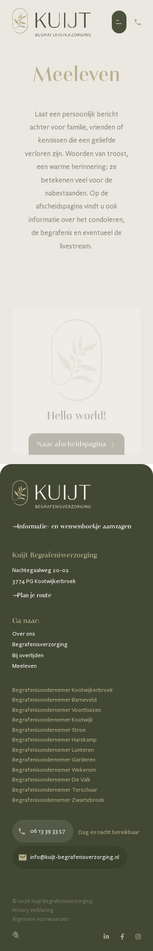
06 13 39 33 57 (42, 831)
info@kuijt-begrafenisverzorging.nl (69, 857)
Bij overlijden (28, 655)
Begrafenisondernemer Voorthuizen (56, 710)
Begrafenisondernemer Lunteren (53, 749)
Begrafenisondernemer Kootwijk (52, 719)
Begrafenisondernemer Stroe (49, 729)
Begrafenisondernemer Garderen (53, 759)
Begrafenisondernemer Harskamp (54, 739)
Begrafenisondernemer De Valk (51, 779)
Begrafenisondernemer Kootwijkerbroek (62, 690)
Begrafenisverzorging (40, 644)
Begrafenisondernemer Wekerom (54, 769)
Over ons (23, 633)
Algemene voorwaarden (40, 919)
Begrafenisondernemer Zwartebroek (58, 800)
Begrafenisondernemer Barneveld (54, 699)
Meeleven (24, 666)
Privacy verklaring (32, 910)
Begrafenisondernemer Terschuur (54, 789)
